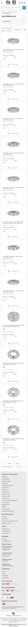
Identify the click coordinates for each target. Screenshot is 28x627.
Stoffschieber (5, 483)
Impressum (9, 615)
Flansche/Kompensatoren (12, 12)
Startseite (3, 12)
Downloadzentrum (6, 541)
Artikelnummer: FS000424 (8, 87)
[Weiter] (20, 464)
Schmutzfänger (5, 502)
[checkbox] (3, 30)
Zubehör (4, 506)
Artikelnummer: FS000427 (8, 190)
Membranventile (6, 504)
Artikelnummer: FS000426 (8, 156)
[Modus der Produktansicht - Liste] (6, 30)
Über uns (4, 573)
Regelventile (5, 489)
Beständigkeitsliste (6, 531)
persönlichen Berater (13, 622)
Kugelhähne (5, 477)
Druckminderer (5, 491)
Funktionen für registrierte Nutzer (10, 521)
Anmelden (4, 516)
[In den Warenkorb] (13, 64)
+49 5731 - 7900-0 (6, 548)
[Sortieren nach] (18, 29)
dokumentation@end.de (7, 565)
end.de (3, 571)
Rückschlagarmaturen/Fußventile (10, 500)
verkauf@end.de (5, 549)
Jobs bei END (5, 575)
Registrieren (5, 519)
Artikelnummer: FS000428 (8, 293)
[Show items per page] (23, 466)
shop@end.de (5, 561)
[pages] (13, 463)
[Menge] (5, 61)
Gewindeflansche (6, 13)
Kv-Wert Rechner (6, 529)
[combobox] (11, 7)
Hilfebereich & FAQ (6, 523)
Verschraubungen (6, 509)
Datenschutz (18, 615)
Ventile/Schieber (6, 498)
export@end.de (5, 556)
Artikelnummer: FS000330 (8, 445)
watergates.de (5, 577)
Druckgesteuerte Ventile (7, 485)
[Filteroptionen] (13, 21)
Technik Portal (5, 533)
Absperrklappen (5, 479)
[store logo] (11, 3)
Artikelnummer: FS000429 (8, 225)
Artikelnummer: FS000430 (8, 259)
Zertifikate (4, 539)
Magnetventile (5, 487)
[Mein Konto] (22, 3)
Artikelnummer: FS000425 (8, 121)
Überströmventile (6, 494)
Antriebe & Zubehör (6, 481)
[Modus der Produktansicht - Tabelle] (9, 30)
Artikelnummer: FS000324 (8, 331)
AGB (13, 615)
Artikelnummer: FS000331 (8, 369)
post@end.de (15, 620)
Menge (4, 59)
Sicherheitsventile (6, 496)
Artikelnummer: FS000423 (8, 52)
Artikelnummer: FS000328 (8, 407)
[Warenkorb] (24, 3)
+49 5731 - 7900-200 (6, 554)
